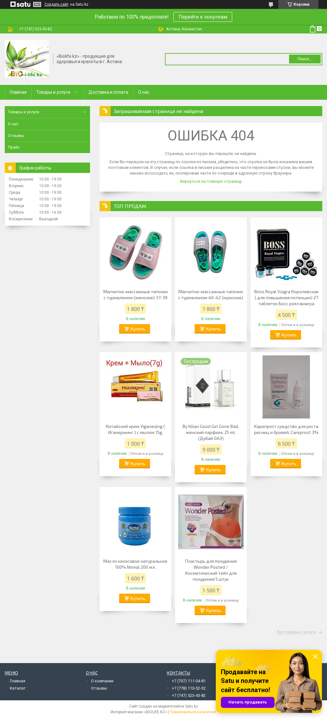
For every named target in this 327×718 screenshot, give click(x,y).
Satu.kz (191, 706)
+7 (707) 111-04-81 (189, 681)
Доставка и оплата (108, 92)
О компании (102, 681)
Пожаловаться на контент (193, 712)
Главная (18, 92)
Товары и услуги (53, 92)
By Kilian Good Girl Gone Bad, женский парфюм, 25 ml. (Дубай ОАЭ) (211, 432)
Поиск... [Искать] (304, 58)
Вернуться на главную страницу (211, 181)
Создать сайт (57, 4)
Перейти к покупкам (203, 17)
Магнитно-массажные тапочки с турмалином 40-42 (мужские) (210, 294)
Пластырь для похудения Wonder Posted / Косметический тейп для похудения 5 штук (211, 570)
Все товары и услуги (296, 632)
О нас (143, 92)
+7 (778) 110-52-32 (189, 688)
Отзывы (16, 135)
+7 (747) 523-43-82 (189, 695)
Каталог (18, 688)
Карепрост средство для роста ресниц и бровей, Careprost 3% (286, 429)
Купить (137, 328)
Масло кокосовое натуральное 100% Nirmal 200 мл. (135, 564)
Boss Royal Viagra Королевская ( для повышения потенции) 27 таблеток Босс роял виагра (286, 297)
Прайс (14, 147)
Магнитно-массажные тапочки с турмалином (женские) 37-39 (135, 294)
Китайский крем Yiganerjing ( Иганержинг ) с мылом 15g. (135, 429)
